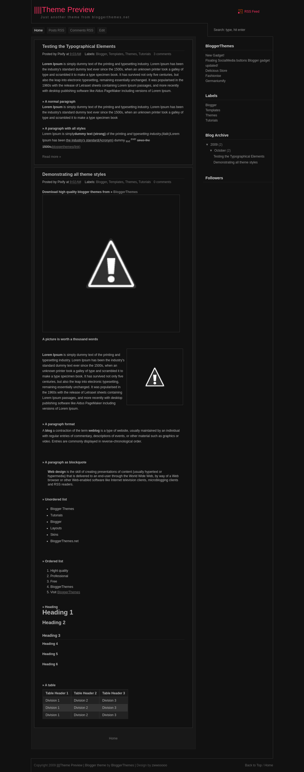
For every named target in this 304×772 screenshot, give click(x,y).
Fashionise (213, 76)
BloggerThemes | (124, 765)
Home (38, 30)
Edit (102, 30)
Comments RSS (81, 30)
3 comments (162, 54)
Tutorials (144, 54)
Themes (131, 54)
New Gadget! (215, 55)
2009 (214, 144)
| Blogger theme (95, 765)
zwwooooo (159, 765)
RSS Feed (252, 11)
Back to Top (253, 765)
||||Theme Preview (70, 765)
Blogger (101, 54)
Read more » (51, 157)
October (220, 150)
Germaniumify (216, 81)
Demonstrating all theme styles (74, 174)
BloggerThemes (125, 192)
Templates (116, 54)
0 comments (162, 182)
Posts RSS (56, 30)
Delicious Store (216, 71)
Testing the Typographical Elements (79, 46)
